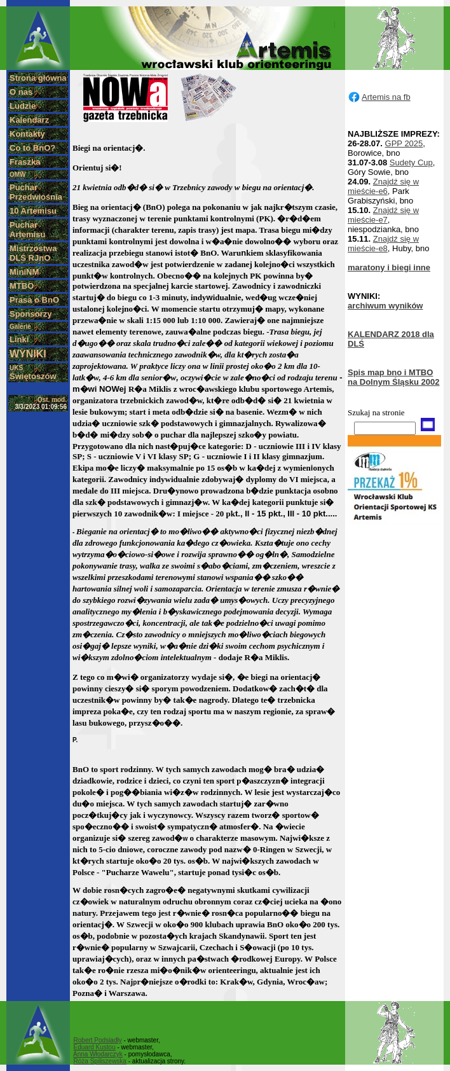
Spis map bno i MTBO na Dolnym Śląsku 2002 (394, 377)
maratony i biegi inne (389, 267)
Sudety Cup (411, 162)
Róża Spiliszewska (100, 1061)
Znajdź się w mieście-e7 (383, 215)
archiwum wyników (385, 305)
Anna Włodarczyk (98, 1054)
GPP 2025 (404, 143)
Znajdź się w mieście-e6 (383, 186)
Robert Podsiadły (98, 1040)
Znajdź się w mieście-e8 (383, 243)
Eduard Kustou (95, 1047)
